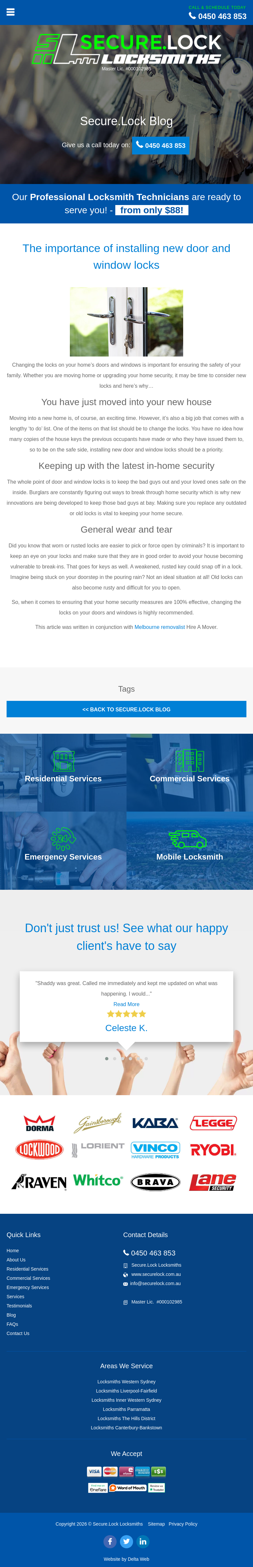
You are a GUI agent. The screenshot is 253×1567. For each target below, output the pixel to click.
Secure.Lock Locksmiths (118, 1524)
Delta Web (138, 1559)
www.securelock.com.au (152, 1274)
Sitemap (156, 1524)
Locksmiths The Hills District (126, 1418)
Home (13, 1250)
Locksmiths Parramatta (126, 1409)
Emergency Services (28, 1287)
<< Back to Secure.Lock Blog (126, 709)
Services (15, 1296)
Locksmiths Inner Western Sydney (126, 1400)
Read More (126, 1004)
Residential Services (27, 1269)
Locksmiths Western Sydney (126, 1381)
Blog (11, 1315)
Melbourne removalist (159, 627)
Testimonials (19, 1305)
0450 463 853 (217, 16)
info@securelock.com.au (155, 1283)
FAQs (12, 1324)
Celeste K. (126, 1028)
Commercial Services (28, 1278)
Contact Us (18, 1333)
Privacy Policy (183, 1524)
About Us (16, 1259)
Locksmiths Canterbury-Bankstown (126, 1427)
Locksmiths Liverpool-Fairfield (126, 1391)
